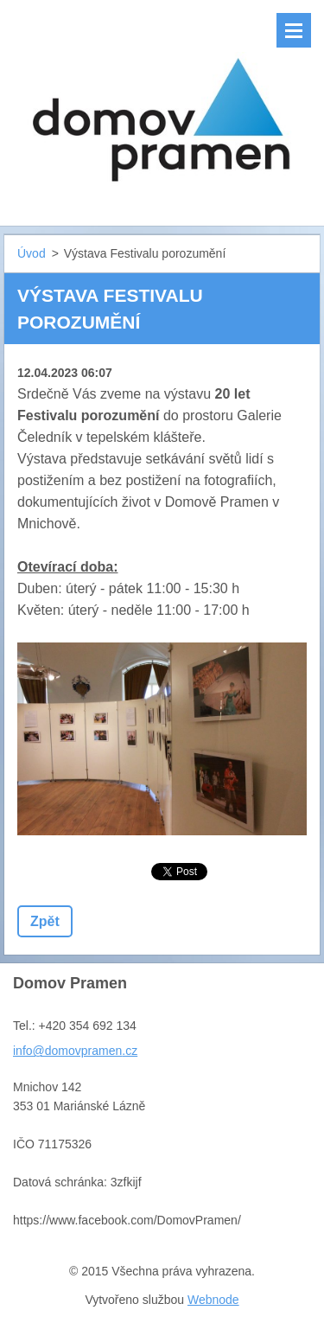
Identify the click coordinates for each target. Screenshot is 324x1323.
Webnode (213, 1300)
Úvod (31, 253)
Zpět (45, 921)
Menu (293, 30)
